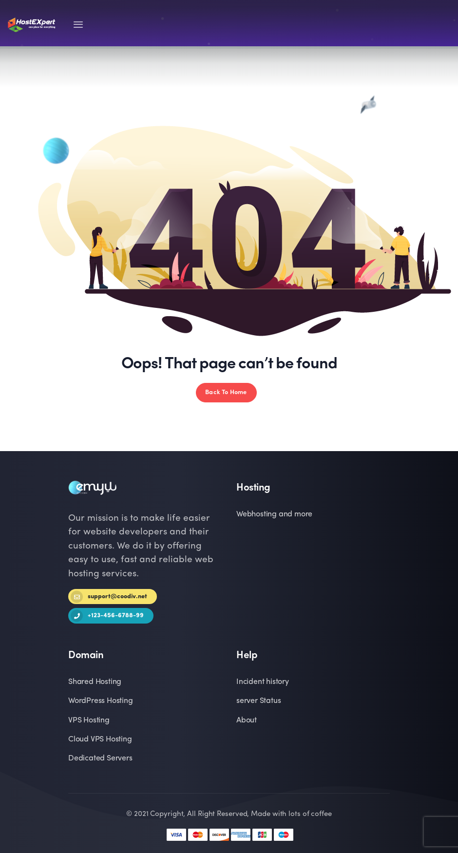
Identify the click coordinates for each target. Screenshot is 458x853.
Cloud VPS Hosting (100, 739)
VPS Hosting (89, 720)
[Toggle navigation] (78, 25)
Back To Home (226, 392)
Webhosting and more (274, 514)
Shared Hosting (94, 682)
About (246, 720)
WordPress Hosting (100, 701)
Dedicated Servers (100, 758)
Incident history (262, 682)
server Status (258, 701)
